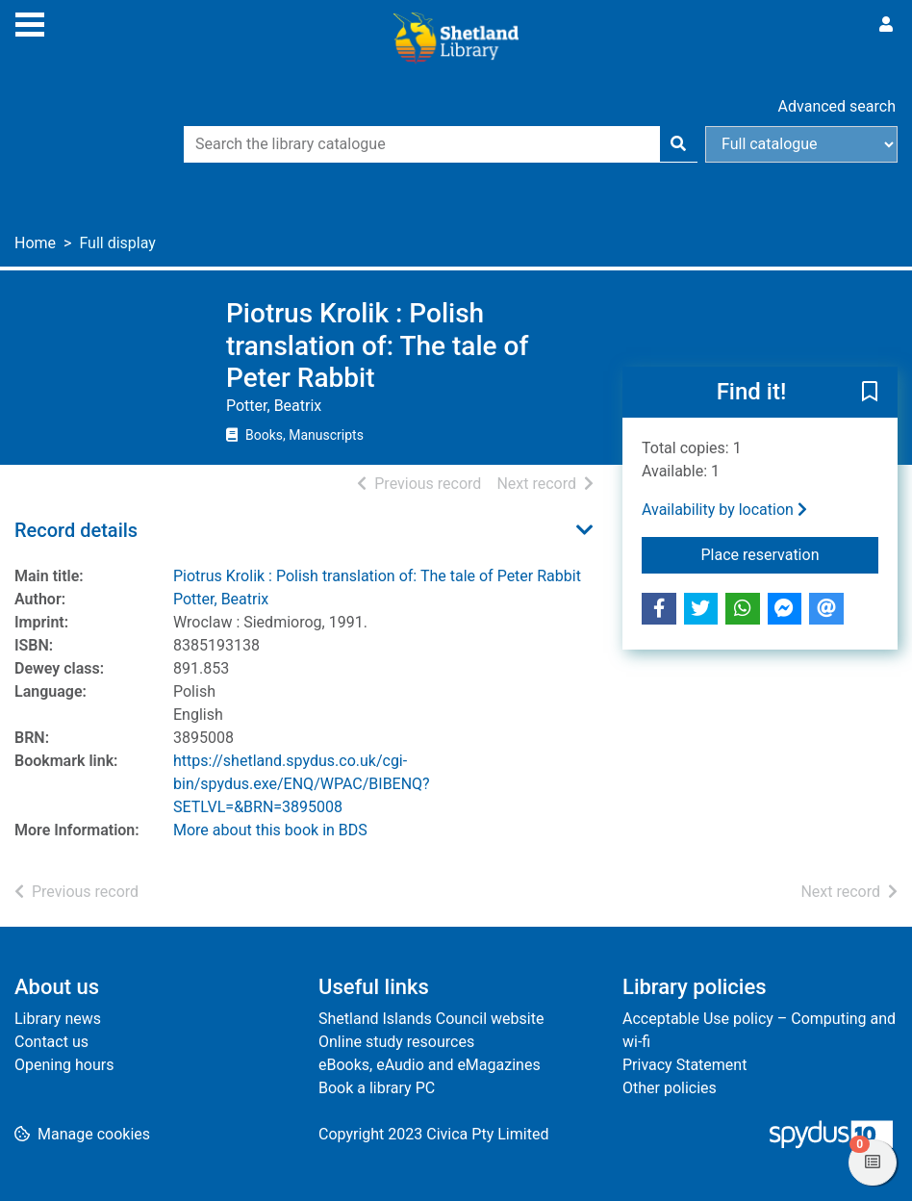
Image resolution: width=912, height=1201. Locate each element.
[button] (869, 392)
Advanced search (837, 106)
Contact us (51, 1042)
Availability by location (724, 509)
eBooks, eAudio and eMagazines (429, 1065)
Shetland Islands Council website (431, 1018)
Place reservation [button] (789, 553)
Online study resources (396, 1042)
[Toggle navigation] (29, 22)
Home (35, 243)
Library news (57, 1018)
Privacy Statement (684, 1065)
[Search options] (801, 144)
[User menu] (886, 25)
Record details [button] (76, 530)
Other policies (669, 1088)
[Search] (678, 144)
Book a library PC (376, 1088)
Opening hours (64, 1065)
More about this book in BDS (270, 830)
